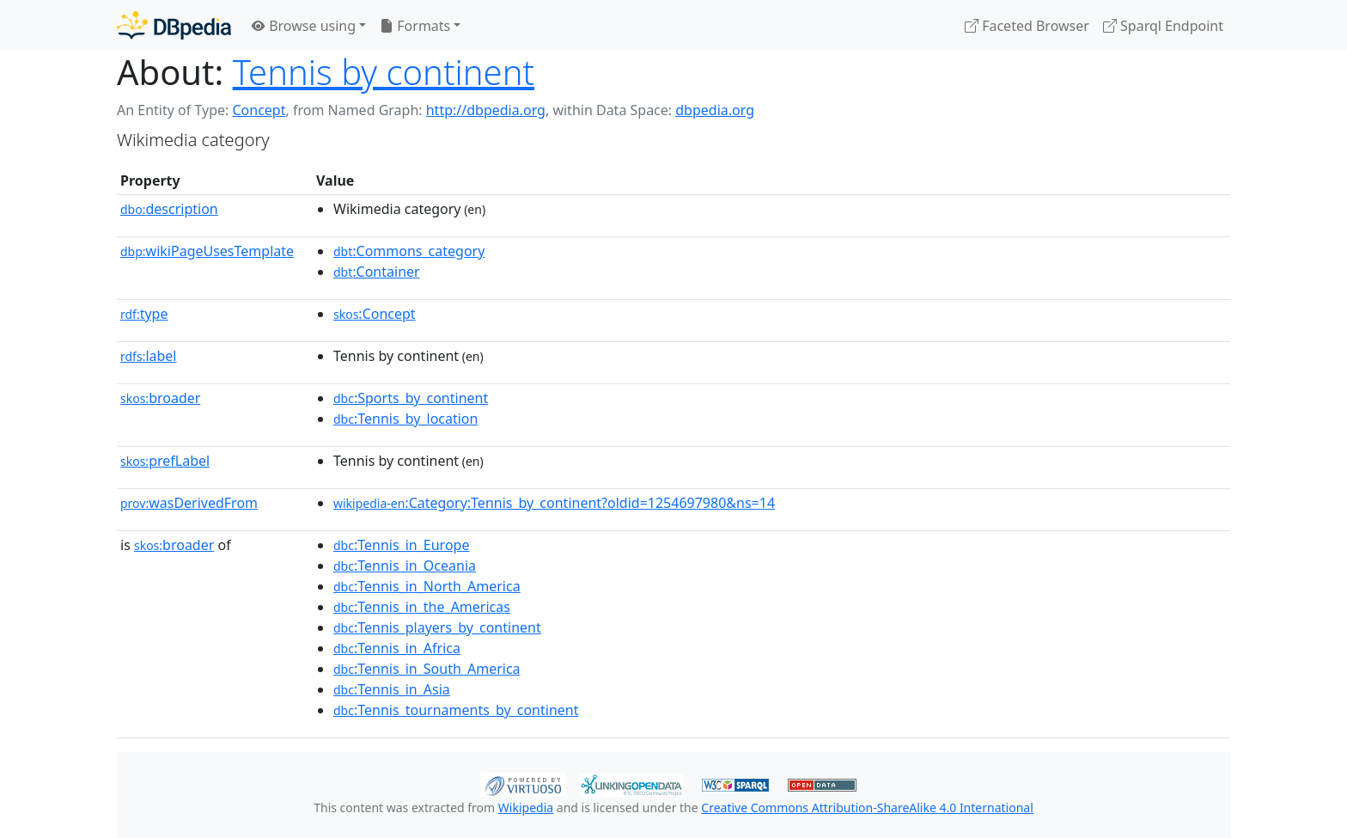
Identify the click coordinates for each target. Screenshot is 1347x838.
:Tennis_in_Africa (396, 648)
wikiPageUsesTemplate (207, 251)
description (169, 208)
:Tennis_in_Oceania (404, 565)
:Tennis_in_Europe (401, 544)
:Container (376, 271)
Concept (258, 110)
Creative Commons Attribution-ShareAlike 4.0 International (867, 807)
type (144, 313)
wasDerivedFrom (189, 502)
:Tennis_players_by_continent (437, 627)
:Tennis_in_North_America (427, 586)
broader (160, 397)
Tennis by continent (383, 71)
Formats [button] (415, 25)
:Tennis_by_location (405, 418)
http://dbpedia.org (486, 110)
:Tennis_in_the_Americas (421, 606)
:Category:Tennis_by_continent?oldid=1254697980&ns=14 (554, 502)
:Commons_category (409, 251)
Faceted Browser (1027, 25)
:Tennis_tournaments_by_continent (455, 709)
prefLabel (165, 460)
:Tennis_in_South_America (427, 668)
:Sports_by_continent (410, 397)
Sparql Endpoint (1163, 25)
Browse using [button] (304, 25)
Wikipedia (525, 807)
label (148, 355)
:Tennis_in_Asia (391, 689)
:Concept (374, 313)
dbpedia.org (714, 110)
